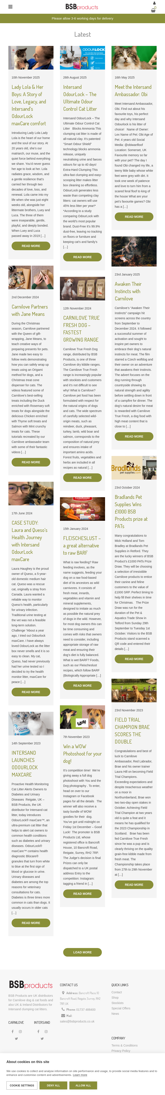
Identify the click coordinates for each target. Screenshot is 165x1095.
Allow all (83, 1085)
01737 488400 (86, 1009)
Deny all (53, 1085)
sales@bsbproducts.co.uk (77, 1021)
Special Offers (121, 1008)
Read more (31, 246)
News (115, 1013)
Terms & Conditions (125, 1045)
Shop (115, 997)
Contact (117, 992)
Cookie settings (22, 1085)
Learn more (80, 1075)
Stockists (118, 1003)
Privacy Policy (121, 1051)
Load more (82, 952)
